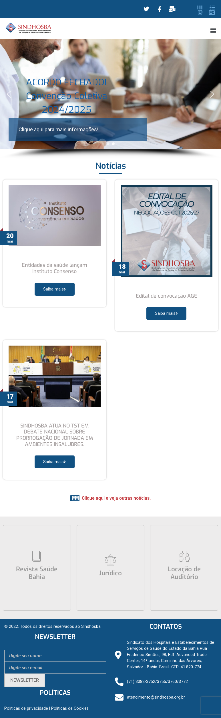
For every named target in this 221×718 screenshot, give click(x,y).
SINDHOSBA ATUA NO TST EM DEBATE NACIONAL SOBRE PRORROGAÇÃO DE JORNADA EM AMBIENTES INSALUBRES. (54, 435)
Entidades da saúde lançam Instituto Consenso (54, 268)
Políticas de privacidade (26, 708)
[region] (110, 99)
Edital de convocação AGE (166, 296)
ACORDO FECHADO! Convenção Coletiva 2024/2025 (66, 96)
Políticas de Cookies (70, 708)
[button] (213, 30)
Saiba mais (54, 289)
